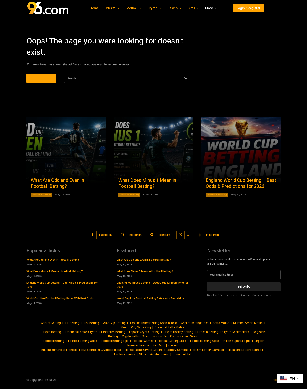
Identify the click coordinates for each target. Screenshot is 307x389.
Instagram (135, 235)
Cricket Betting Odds (195, 323)
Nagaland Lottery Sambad (245, 349)
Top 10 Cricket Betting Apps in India (153, 323)
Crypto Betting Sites (135, 336)
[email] (244, 274)
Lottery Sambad (177, 349)
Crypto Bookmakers (235, 332)
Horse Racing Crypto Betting (144, 349)
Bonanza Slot (182, 354)
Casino (173, 345)
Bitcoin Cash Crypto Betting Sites (175, 336)
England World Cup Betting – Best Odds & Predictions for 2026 (241, 183)
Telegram (164, 235)
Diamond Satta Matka (169, 327)
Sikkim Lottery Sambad (208, 349)
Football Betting (129, 194)
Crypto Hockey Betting (178, 332)
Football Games (143, 341)
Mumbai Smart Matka (248, 323)
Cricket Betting (51, 323)
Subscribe (244, 287)
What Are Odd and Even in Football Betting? (57, 183)
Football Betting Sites (172, 341)
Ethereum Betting (113, 332)
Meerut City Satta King (136, 327)
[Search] (185, 78)
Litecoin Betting (207, 332)
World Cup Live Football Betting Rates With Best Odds (60, 298)
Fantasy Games (41, 194)
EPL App (158, 345)
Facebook (105, 235)
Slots (142, 354)
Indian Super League (237, 341)
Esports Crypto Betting (144, 332)
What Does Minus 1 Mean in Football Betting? (147, 183)
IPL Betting (72, 323)
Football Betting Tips (115, 341)
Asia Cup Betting (114, 323)
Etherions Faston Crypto (81, 332)
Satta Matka (221, 323)
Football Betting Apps (204, 341)
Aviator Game (159, 354)
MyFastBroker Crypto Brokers (101, 349)
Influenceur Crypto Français (59, 349)
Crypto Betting (51, 332)
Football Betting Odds (82, 341)
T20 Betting (91, 323)
